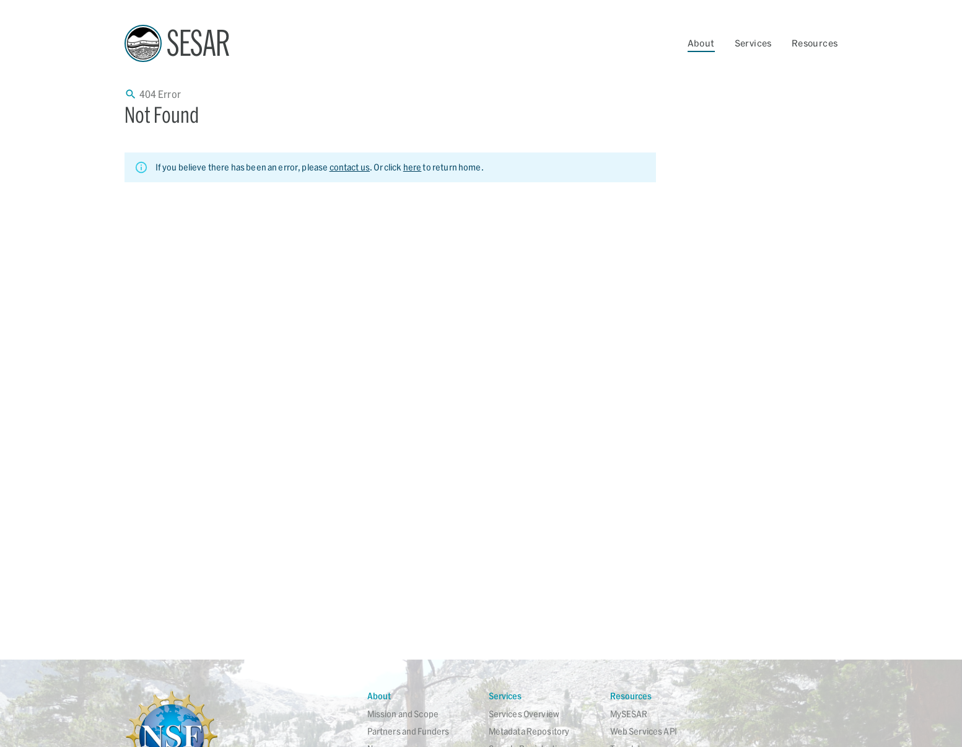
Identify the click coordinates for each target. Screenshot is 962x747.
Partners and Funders (408, 731)
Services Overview (524, 714)
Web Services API (643, 731)
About (701, 43)
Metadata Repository (529, 731)
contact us (350, 167)
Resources (815, 43)
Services (753, 43)
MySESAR (629, 714)
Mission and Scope (403, 714)
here (412, 167)
